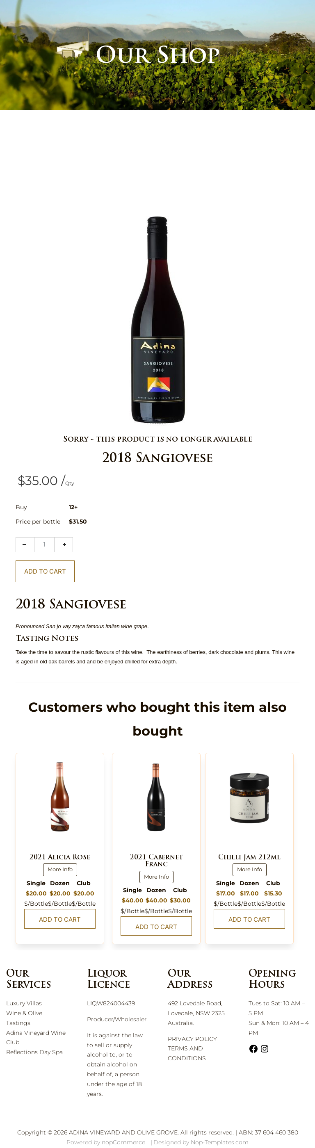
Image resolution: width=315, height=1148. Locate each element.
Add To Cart (45, 571)
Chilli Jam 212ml (249, 857)
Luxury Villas (24, 1003)
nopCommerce (123, 1142)
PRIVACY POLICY (192, 1039)
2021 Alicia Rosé (60, 857)
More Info (60, 869)
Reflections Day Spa (34, 1052)
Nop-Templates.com (220, 1142)
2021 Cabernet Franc (156, 861)
